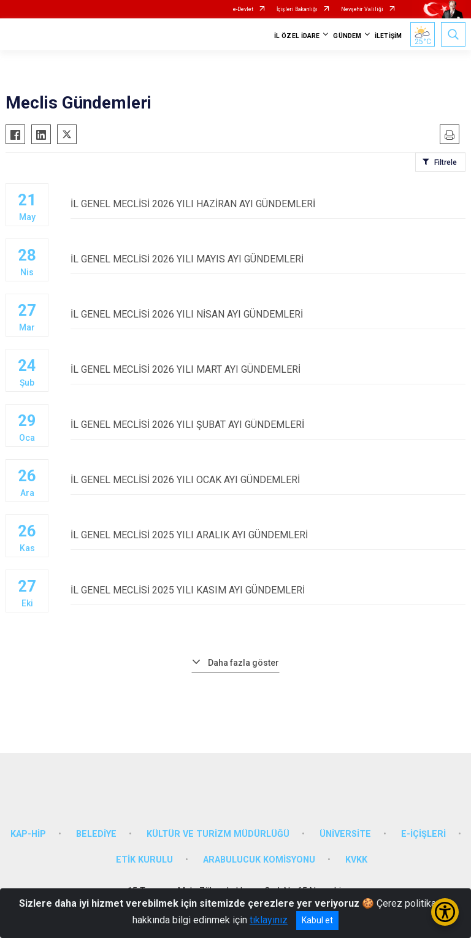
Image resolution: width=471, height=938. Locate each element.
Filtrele (445, 162)
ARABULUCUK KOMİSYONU (259, 860)
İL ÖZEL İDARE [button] (297, 36)
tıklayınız (269, 920)
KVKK (356, 860)
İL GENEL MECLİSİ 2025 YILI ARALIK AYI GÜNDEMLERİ (268, 535)
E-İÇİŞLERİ (423, 834)
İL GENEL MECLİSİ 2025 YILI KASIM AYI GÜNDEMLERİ (268, 590)
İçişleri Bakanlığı (297, 9)
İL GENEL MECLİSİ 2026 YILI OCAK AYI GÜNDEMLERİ (268, 480)
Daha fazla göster (243, 663)
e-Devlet (243, 9)
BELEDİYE (96, 834)
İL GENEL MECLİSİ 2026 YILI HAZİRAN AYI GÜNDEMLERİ (268, 204)
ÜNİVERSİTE (345, 834)
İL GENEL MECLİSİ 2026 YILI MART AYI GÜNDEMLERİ (268, 369)
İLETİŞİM (388, 36)
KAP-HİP (28, 834)
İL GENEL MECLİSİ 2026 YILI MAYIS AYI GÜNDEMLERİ (268, 259)
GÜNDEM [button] (347, 36)
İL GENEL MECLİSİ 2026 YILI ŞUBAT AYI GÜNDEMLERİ (268, 424)
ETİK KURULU (144, 860)
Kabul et (317, 920)
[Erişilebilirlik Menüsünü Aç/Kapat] (445, 912)
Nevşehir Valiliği (362, 9)
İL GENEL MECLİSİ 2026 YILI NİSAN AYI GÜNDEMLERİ (268, 314)
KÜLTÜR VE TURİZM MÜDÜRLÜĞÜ (218, 834)
